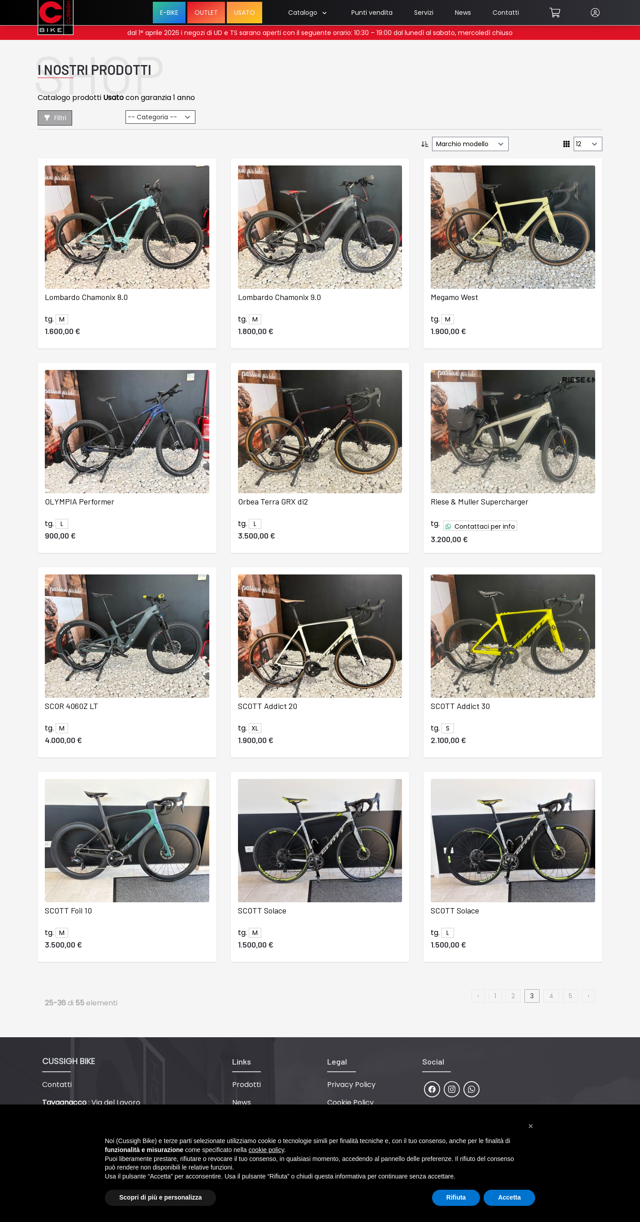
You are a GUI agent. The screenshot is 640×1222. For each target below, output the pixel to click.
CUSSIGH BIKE (68, 1061)
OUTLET (206, 12)
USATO (244, 12)
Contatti (506, 12)
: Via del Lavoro (91, 1102)
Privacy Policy (351, 1084)
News (463, 12)
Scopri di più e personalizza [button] (160, 1197)
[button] (530, 1126)
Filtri (54, 117)
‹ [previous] (478, 996)
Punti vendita (372, 12)
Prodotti (246, 1084)
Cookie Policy (350, 1102)
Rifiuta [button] (456, 1197)
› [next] (588, 996)
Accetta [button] (509, 1197)
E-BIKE (169, 12)
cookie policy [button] (266, 1149)
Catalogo (307, 12)
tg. (435, 523)
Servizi (423, 12)
